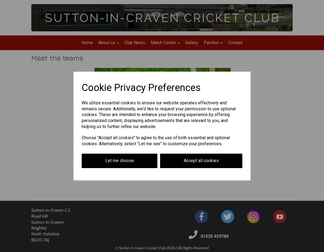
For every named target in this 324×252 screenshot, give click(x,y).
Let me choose (119, 160)
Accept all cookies (201, 160)
